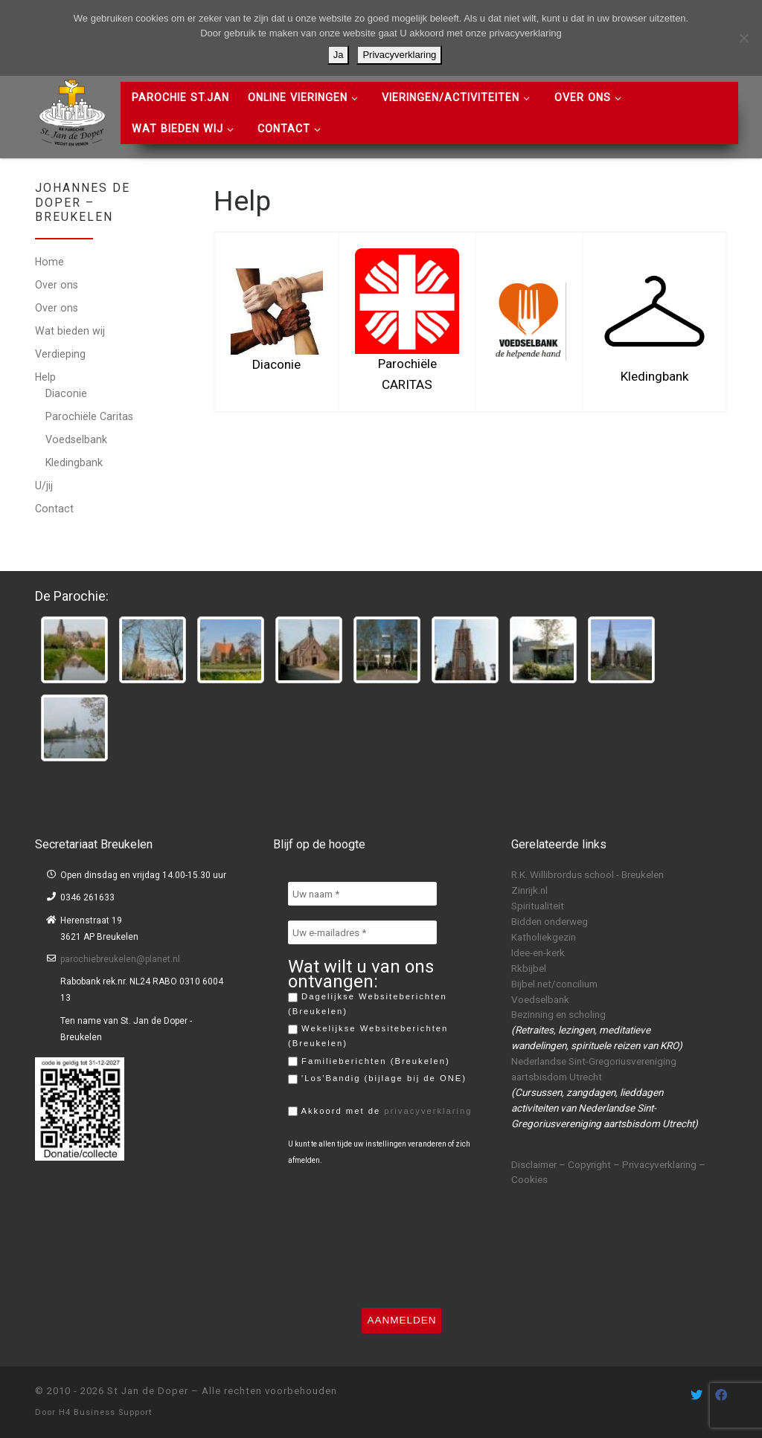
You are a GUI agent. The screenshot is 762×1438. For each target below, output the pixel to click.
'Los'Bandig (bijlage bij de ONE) (377, 1079)
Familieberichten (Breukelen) (369, 1062)
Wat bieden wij (70, 331)
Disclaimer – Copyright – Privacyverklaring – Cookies (608, 1172)
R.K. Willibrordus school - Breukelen (587, 874)
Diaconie (66, 393)
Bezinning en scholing (558, 1014)
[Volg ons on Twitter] (696, 1395)
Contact (54, 509)
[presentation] (349, 1236)
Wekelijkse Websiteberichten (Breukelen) (368, 1036)
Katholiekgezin (543, 937)
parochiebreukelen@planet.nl (120, 959)
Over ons (56, 285)
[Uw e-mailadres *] (362, 932)
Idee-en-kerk (538, 952)
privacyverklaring (428, 1110)
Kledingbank (74, 462)
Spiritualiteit (537, 906)
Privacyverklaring (399, 54)
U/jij (44, 485)
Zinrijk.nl (529, 890)
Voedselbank (76, 439)
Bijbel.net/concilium (554, 984)
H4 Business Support (105, 1412)
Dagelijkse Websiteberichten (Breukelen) (367, 1004)
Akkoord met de (380, 1111)
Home (49, 262)
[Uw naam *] (362, 894)
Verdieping (60, 354)
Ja (338, 54)
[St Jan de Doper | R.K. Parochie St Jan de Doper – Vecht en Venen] (72, 110)
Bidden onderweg (549, 921)
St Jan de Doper (147, 1390)
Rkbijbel (528, 968)
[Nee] (743, 37)
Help (45, 377)
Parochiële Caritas (89, 416)
